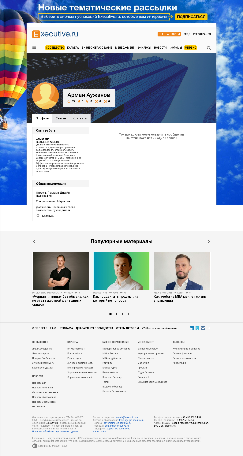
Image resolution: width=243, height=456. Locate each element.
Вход (187, 34)
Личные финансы (182, 353)
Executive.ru (52, 423)
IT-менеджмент (146, 358)
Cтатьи (61, 118)
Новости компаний (42, 387)
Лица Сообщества (42, 348)
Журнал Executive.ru (43, 363)
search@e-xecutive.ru (127, 417)
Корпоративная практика (151, 353)
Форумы (176, 47)
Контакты (80, 118)
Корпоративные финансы (186, 348)
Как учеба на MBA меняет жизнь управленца (180, 298)
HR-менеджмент (76, 348)
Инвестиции (179, 363)
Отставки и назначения (45, 392)
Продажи (143, 367)
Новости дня (39, 383)
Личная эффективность (80, 363)
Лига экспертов (40, 353)
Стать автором (169, 34)
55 (71, 101)
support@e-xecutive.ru (118, 428)
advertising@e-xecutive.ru (117, 423)
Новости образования (44, 397)
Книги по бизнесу (112, 377)
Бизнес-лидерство (148, 348)
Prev (34, 241)
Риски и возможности (47, 292)
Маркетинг (100, 292)
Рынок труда (74, 358)
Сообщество (55, 47)
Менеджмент (124, 47)
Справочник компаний (79, 377)
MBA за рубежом (112, 358)
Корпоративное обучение (116, 348)
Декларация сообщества (94, 328)
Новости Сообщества (44, 402)
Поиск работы (74, 353)
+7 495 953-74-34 (192, 417)
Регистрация (202, 34)
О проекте (39, 328)
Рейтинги (107, 363)
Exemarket (143, 377)
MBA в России (163, 292)
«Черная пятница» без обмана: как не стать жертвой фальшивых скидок (60, 300)
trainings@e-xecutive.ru (131, 420)
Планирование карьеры (80, 367)
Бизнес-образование (97, 47)
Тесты (106, 382)
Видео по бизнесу (112, 386)
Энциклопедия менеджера (152, 382)
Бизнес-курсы (110, 367)
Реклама (66, 328)
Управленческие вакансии (82, 372)
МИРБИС (190, 47)
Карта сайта (99, 431)
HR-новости (38, 406)
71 (125, 292)
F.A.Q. (53, 328)
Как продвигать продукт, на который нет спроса (115, 298)
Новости (160, 47)
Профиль (42, 118)
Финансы (144, 47)
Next (209, 241)
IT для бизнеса (146, 372)
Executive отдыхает (42, 367)
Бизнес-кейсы (110, 372)
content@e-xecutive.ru (117, 425)
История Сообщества (43, 358)
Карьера (73, 47)
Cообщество (40, 342)
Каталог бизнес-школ (114, 391)
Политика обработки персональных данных (56, 431)
